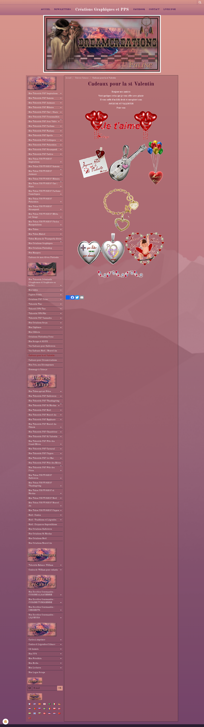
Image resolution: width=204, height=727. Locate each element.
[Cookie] (5, 722)
